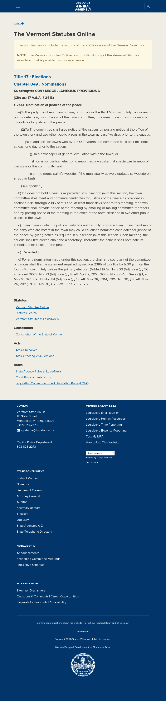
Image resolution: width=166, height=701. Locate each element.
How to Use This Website (103, 442)
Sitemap (22, 590)
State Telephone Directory (34, 532)
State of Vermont (28, 478)
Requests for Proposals (32, 602)
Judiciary (23, 520)
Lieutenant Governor (30, 490)
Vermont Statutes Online (32, 307)
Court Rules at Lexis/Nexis (33, 377)
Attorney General (28, 496)
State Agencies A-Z (30, 526)
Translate (104, 457)
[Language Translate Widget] (100, 453)
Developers (83, 631)
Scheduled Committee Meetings (38, 559)
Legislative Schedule (31, 565)
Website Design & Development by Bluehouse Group (83, 647)
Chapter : (40, 84)
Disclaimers (37, 590)
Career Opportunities (65, 596)
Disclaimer (92, 462)
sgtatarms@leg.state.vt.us (36, 430)
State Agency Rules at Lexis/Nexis (38, 371)
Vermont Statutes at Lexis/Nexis (37, 319)
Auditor (22, 502)
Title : (32, 77)
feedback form (103, 622)
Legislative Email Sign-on (103, 413)
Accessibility (57, 602)
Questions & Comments (32, 596)
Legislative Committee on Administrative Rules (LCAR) (52, 383)
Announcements (28, 553)
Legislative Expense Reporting (106, 430)
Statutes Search (26, 313)
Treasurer (23, 514)
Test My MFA (95, 436)
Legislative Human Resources (105, 419)
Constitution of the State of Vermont (40, 334)
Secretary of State (29, 508)
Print (19, 23)
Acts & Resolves (26, 350)
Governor (23, 484)
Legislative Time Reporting (104, 425)
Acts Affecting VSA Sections (35, 356)
